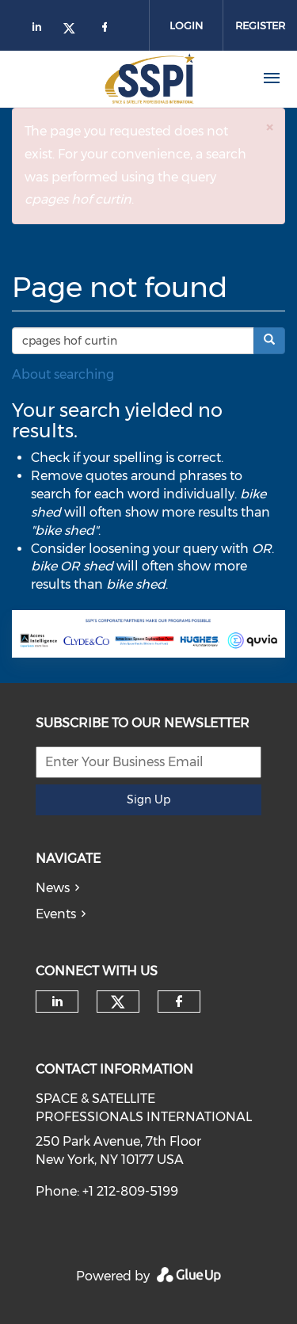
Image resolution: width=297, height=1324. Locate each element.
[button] (269, 127)
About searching (63, 374)
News (53, 887)
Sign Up (148, 799)
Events (56, 913)
